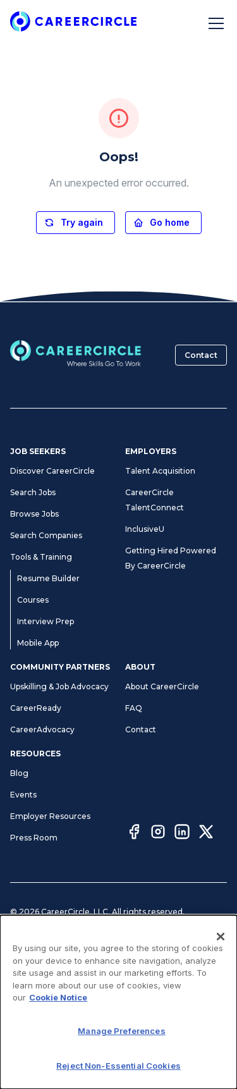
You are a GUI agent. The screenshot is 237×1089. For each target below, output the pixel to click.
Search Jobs (33, 492)
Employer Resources (50, 816)
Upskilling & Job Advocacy (59, 686)
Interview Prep (45, 621)
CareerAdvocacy (42, 729)
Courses (33, 600)
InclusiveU (144, 529)
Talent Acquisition (160, 471)
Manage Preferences (121, 1031)
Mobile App (38, 643)
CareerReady (35, 708)
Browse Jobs (34, 514)
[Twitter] (206, 833)
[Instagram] (158, 833)
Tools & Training (41, 557)
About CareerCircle (162, 686)
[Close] (220, 936)
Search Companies (46, 535)
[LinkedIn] (182, 833)
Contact (201, 355)
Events (23, 794)
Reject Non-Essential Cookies (118, 1066)
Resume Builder (48, 578)
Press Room (34, 837)
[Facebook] (134, 833)
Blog (19, 773)
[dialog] (118, 1002)
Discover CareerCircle (52, 471)
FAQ (133, 708)
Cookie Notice (58, 997)
